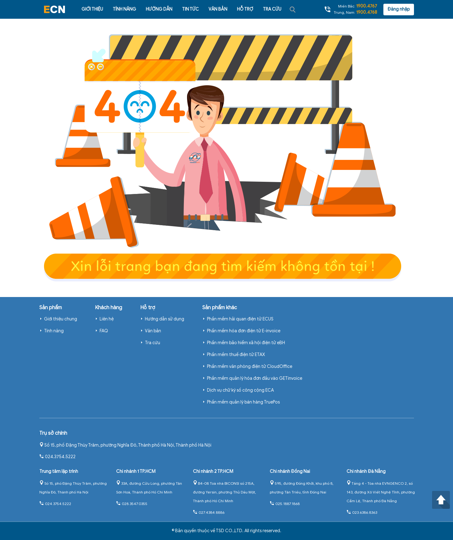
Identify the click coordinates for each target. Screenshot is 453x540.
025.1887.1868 (285, 503)
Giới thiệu (92, 9)
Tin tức (190, 9)
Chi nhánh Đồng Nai (290, 471)
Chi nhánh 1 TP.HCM (135, 471)
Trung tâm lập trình (58, 471)
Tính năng (124, 9)
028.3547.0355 (131, 503)
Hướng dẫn (159, 9)
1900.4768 (366, 12)
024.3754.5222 (57, 456)
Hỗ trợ (245, 9)
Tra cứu (272, 9)
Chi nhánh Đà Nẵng (366, 471)
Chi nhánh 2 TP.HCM (213, 471)
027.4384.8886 (208, 512)
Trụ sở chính (53, 433)
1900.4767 (366, 6)
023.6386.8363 (362, 512)
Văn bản (218, 9)
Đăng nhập (398, 9)
